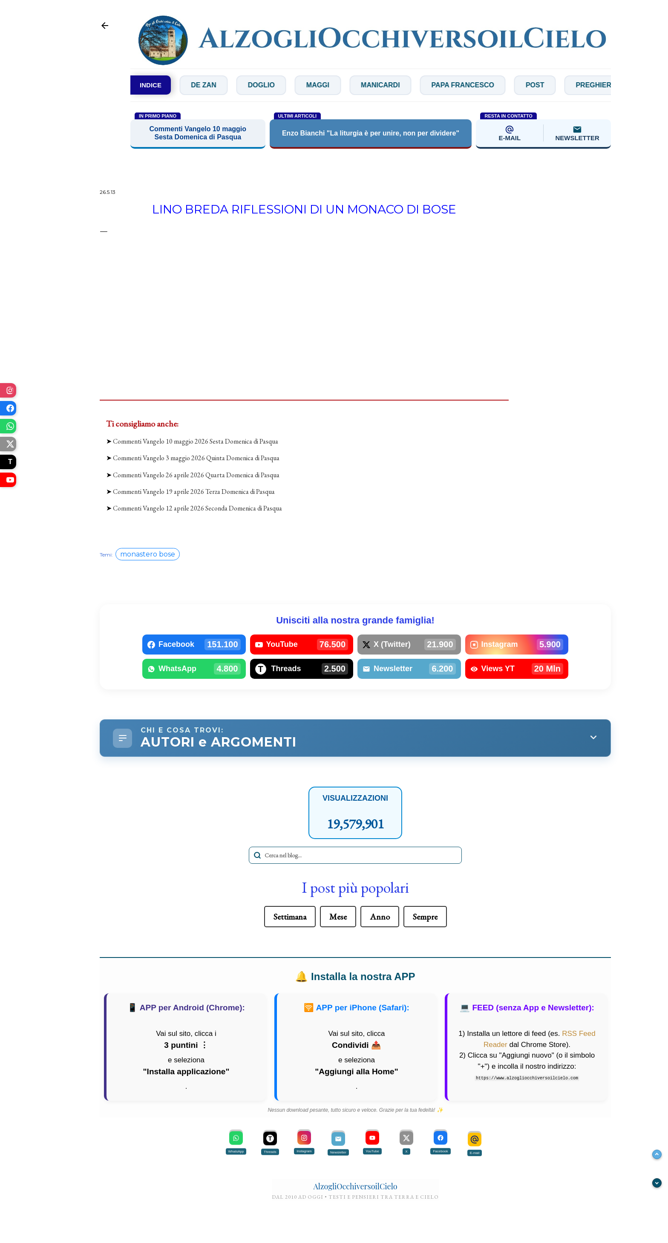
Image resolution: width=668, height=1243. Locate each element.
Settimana (290, 916)
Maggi (336, 85)
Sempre (425, 916)
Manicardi (399, 85)
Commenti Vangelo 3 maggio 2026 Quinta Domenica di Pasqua (196, 457)
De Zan (222, 85)
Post (553, 85)
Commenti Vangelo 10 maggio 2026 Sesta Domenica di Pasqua (195, 441)
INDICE (150, 85)
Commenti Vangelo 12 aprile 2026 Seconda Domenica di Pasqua (197, 508)
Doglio (280, 85)
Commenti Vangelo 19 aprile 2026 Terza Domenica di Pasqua (194, 491)
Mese (338, 916)
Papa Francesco (481, 85)
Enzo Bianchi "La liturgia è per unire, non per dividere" (370, 133)
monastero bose (147, 554)
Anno (380, 916)
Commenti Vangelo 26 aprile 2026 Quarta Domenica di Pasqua (196, 474)
